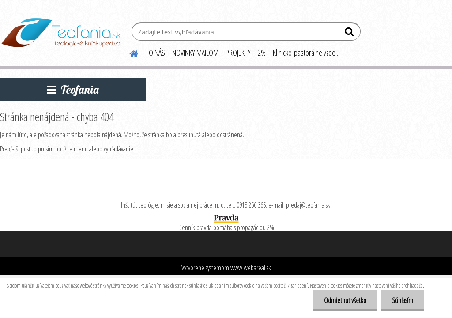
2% (262, 52)
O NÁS (157, 52)
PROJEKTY (238, 52)
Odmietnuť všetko (345, 300)
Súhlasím (402, 300)
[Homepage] (128, 52)
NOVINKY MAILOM (195, 52)
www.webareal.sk (250, 268)
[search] (350, 33)
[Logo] (60, 33)
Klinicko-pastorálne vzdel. (305, 52)
